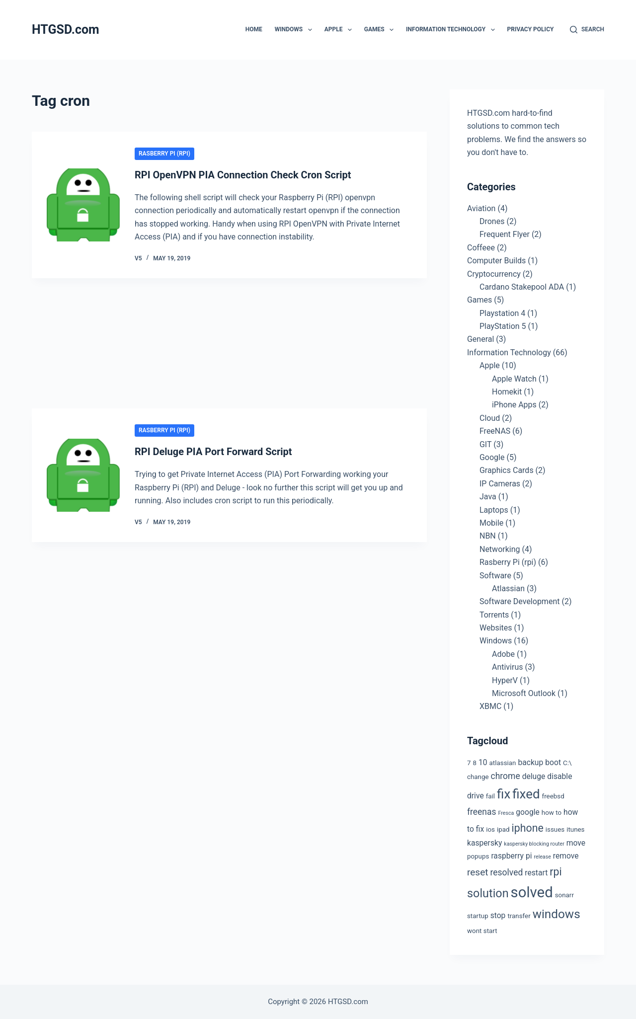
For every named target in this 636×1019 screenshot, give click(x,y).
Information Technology (452, 30)
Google (492, 457)
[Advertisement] (229, 344)
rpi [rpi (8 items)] (555, 871)
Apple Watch (514, 379)
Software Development (519, 601)
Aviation (481, 208)
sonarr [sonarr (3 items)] (564, 895)
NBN (487, 536)
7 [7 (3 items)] (469, 763)
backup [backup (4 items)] (530, 762)
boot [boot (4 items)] (553, 762)
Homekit (507, 391)
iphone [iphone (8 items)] (528, 828)
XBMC (490, 706)
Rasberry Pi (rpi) (164, 153)
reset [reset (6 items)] (477, 872)
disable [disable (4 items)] (559, 776)
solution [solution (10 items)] (488, 893)
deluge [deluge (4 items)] (534, 776)
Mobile (491, 523)
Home (253, 29)
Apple (340, 30)
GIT (485, 444)
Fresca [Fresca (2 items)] (506, 813)
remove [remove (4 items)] (566, 856)
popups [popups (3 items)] (478, 856)
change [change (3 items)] (478, 777)
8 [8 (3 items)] (475, 763)
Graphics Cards (506, 470)
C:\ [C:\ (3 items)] (567, 763)
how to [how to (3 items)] (551, 812)
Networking (499, 549)
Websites (495, 627)
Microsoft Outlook (524, 693)
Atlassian (508, 588)
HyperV (505, 680)
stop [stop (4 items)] (498, 915)
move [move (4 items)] (575, 843)
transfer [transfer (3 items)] (518, 916)
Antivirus (507, 667)
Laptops (493, 510)
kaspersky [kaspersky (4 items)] (484, 843)
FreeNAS (494, 431)
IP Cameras (499, 483)
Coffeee (481, 247)
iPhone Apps (514, 404)
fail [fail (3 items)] (490, 796)
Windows (295, 30)
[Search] (587, 30)
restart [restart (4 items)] (536, 872)
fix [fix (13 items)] (503, 793)
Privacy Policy (530, 29)
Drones (491, 221)
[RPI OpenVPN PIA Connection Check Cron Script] (83, 204)
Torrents (494, 615)
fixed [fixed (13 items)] (526, 793)
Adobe (503, 654)
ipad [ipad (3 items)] (503, 829)
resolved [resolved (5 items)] (506, 872)
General (480, 339)
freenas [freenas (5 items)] (481, 812)
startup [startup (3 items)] (477, 916)
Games (381, 30)
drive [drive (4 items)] (475, 795)
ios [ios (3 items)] (490, 829)
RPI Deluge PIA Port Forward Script (213, 452)
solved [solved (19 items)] (532, 892)
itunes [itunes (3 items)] (575, 829)
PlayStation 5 (502, 326)
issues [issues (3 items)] (555, 829)
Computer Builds (496, 260)
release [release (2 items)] (542, 857)
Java (487, 496)
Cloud (489, 418)
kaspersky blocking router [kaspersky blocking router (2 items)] (534, 844)
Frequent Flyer (504, 234)
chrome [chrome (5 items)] (505, 776)
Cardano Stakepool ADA (521, 287)
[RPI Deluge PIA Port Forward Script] (83, 475)
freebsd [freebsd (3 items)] (553, 796)
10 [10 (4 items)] (482, 762)
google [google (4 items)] (528, 812)
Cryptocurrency (494, 274)
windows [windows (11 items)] (556, 914)
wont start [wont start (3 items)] (482, 931)
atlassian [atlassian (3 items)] (502, 763)
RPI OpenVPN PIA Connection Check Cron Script (243, 175)
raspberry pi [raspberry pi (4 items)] (511, 856)
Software (495, 575)
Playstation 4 (502, 313)
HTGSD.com (65, 29)
